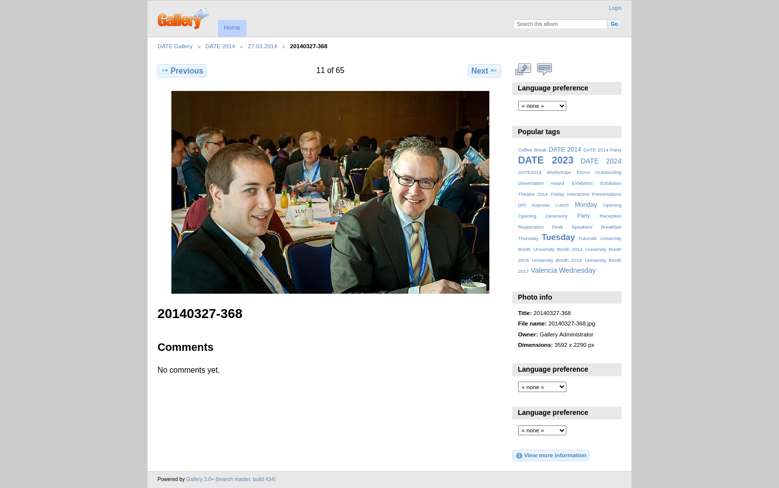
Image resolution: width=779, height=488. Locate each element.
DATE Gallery (175, 46)
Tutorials (587, 238)
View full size (523, 70)
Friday (557, 194)
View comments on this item (544, 70)
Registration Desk (540, 227)
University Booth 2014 (558, 249)
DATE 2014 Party (602, 150)
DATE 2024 (601, 161)
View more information (551, 456)
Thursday (528, 238)
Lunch (562, 205)
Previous (182, 70)
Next (484, 70)
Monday (586, 204)
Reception (611, 216)
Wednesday (577, 270)
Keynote (540, 205)
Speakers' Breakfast (596, 227)
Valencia (544, 270)
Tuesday (558, 237)
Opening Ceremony (543, 216)
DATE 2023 (546, 160)
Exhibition (582, 183)
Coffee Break (532, 150)
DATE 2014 (220, 46)
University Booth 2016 (557, 260)
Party (583, 216)
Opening (612, 205)
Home (232, 27)
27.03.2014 (262, 46)
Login (615, 8)
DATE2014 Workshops (544, 172)
